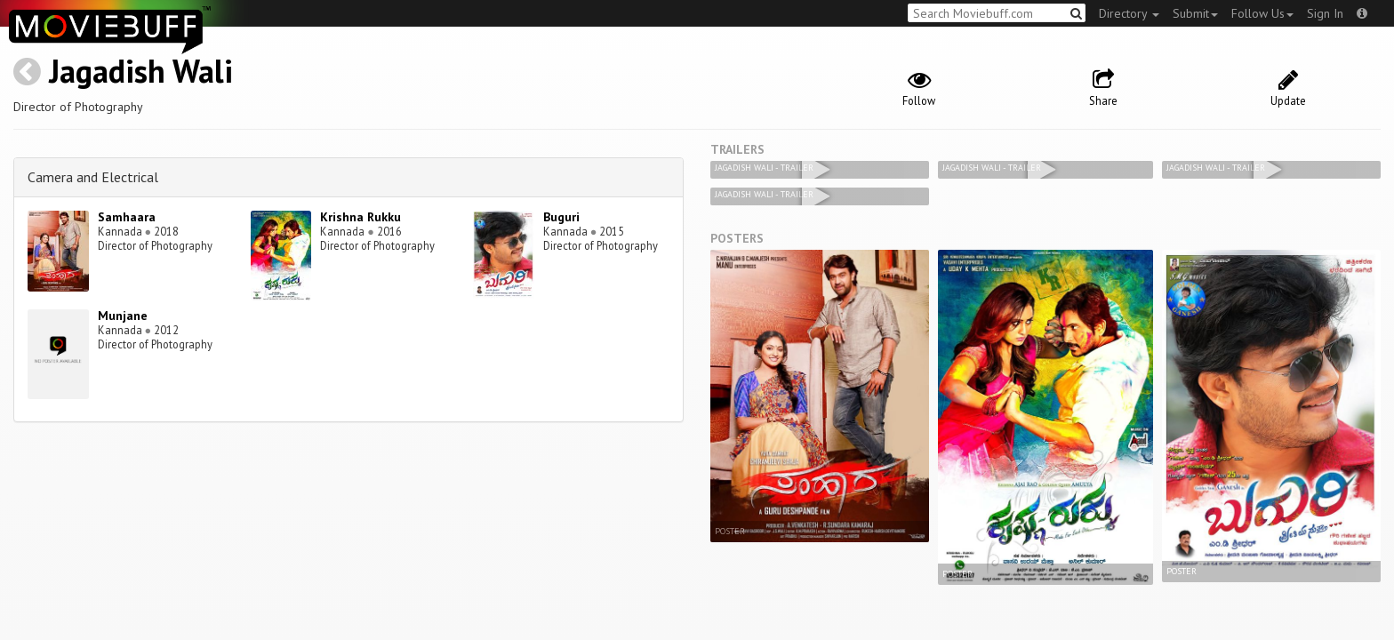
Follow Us (1262, 13)
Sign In (1325, 13)
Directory (1129, 13)
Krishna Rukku (360, 217)
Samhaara (127, 217)
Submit (1195, 13)
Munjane (123, 316)
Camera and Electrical (93, 177)
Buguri (561, 217)
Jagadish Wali (141, 71)
